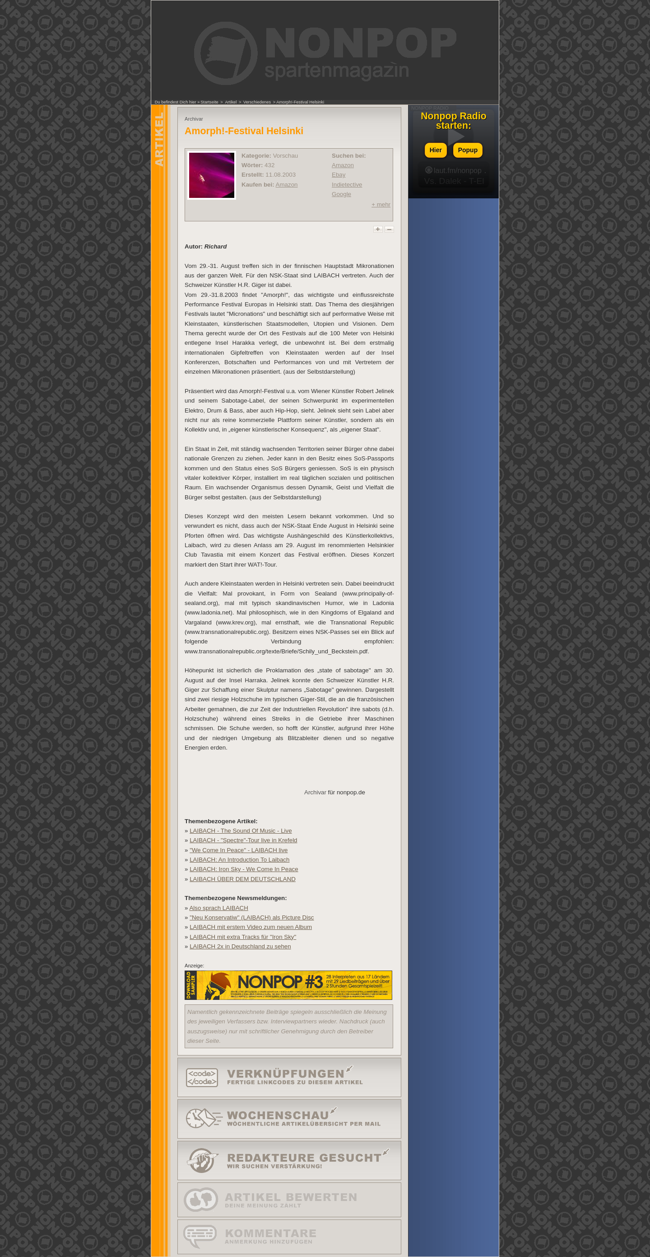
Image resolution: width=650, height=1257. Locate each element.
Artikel (231, 102)
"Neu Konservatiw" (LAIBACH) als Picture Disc (252, 917)
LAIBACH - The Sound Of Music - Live (241, 830)
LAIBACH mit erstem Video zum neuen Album (251, 927)
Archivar (315, 792)
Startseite (209, 102)
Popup (468, 150)
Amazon (287, 184)
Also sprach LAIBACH (218, 908)
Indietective (347, 184)
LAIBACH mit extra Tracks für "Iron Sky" (243, 936)
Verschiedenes (257, 102)
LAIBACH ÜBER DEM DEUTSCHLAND (243, 879)
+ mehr (380, 204)
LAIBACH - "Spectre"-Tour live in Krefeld (243, 840)
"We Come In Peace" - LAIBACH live (239, 850)
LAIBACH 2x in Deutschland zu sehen (240, 946)
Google (341, 194)
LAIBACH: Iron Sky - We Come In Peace (244, 869)
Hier (436, 150)
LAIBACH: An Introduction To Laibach (239, 859)
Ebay (338, 174)
